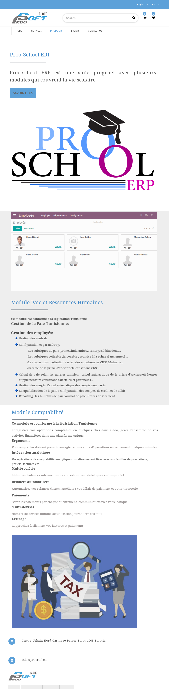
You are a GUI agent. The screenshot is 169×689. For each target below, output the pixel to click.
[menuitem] (19, 30)
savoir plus (23, 93)
